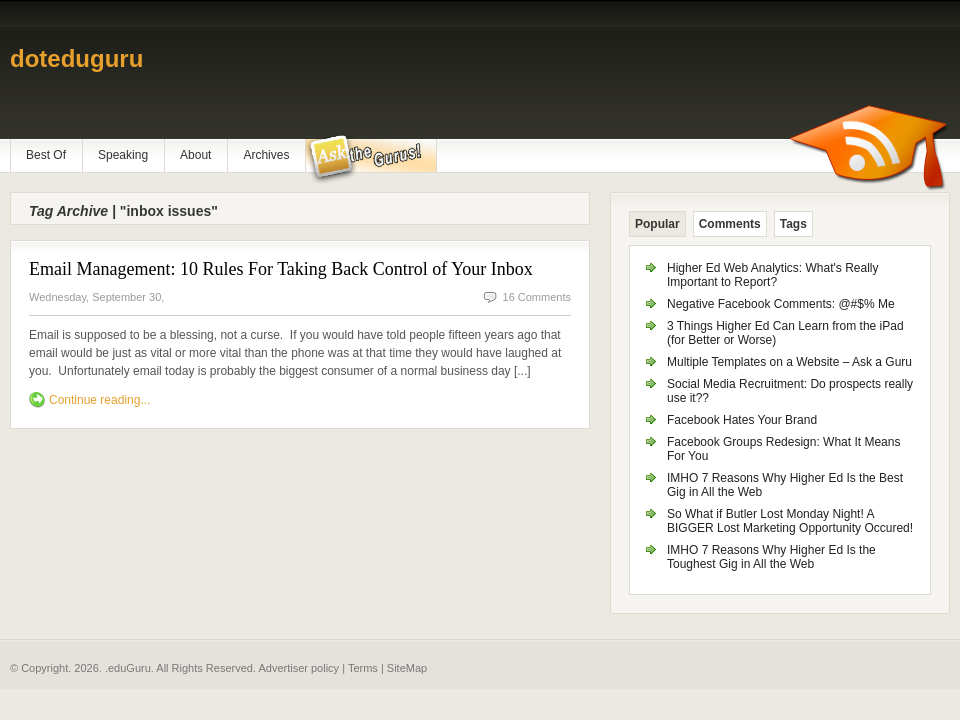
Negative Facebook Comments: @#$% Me (781, 304)
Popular (657, 224)
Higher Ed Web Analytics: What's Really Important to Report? (773, 275)
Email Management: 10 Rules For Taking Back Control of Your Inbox (281, 269)
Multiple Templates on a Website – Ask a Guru (789, 362)
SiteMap (407, 668)
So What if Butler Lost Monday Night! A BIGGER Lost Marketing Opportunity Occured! (790, 521)
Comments (730, 224)
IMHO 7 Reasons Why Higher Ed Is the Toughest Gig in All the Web (771, 557)
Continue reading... (99, 400)
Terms (363, 668)
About (195, 155)
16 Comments (537, 297)
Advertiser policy (298, 668)
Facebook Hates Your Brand (742, 420)
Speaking (123, 155)
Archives (266, 155)
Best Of (46, 155)
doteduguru (76, 58)
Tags (793, 224)
